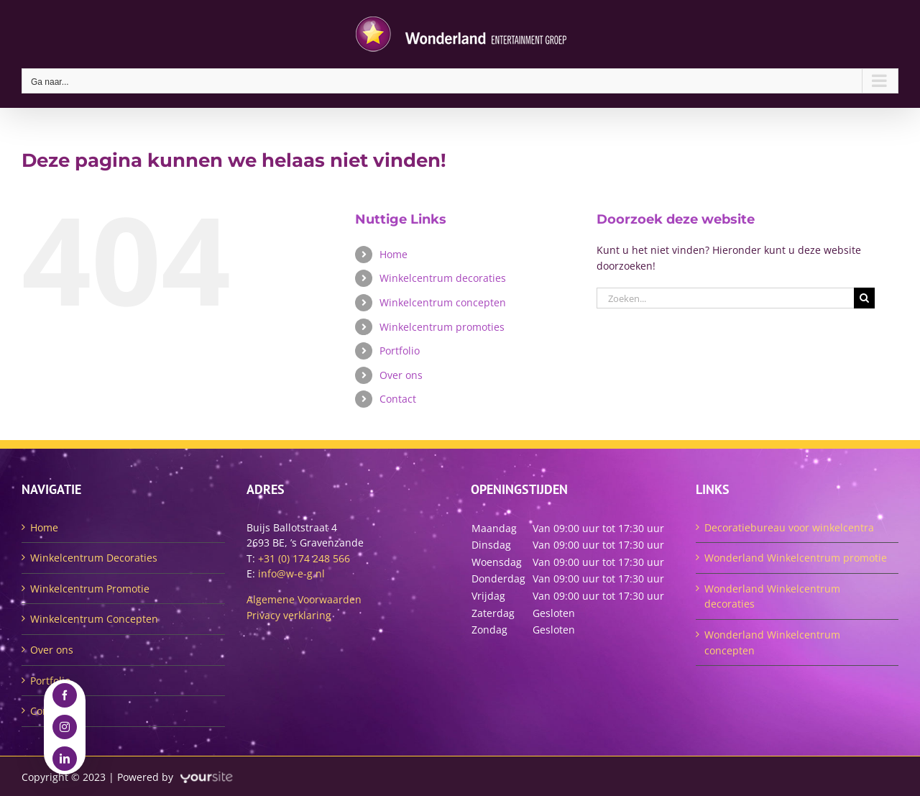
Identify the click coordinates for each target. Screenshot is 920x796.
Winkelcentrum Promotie (90, 588)
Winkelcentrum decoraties (443, 278)
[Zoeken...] (725, 298)
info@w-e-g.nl (291, 573)
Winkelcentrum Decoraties (93, 557)
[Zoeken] (864, 298)
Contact (398, 399)
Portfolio (400, 350)
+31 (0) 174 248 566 (304, 558)
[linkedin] (64, 758)
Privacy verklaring (289, 615)
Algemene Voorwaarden (304, 599)
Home (394, 254)
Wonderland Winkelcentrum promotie (795, 557)
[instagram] (64, 727)
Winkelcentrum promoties (442, 327)
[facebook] (64, 695)
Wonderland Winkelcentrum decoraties (772, 596)
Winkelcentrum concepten (443, 302)
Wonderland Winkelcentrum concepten (772, 642)
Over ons (401, 375)
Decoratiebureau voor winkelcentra (789, 527)
